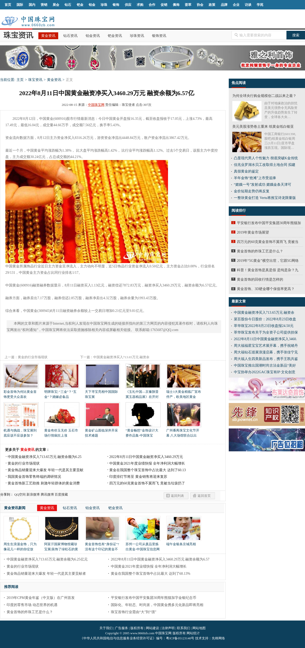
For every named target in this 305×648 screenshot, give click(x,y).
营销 (44, 5)
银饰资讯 (159, 36)
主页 (20, 80)
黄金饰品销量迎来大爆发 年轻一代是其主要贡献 (45, 470)
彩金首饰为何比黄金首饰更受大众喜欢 (21, 392)
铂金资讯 (93, 36)
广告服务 (121, 628)
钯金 (80, 5)
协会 (200, 5)
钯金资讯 (115, 36)
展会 (56, 5)
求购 (140, 5)
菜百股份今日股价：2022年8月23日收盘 (265, 319)
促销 (164, 5)
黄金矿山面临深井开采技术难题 (102, 431)
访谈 (248, 5)
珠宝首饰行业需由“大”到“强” (133, 612)
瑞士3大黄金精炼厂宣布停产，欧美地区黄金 (183, 392)
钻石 (68, 5)
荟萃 (188, 5)
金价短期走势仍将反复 (251, 191)
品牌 (224, 5)
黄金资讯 (48, 36)
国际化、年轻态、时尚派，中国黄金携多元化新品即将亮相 (157, 605)
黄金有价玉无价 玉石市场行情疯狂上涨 (61, 431)
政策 (212, 5)
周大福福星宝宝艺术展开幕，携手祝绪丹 (266, 346)
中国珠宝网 (96, 105)
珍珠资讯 (137, 36)
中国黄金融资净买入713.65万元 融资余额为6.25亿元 (47, 559)
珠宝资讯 (35, 80)
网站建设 (152, 628)
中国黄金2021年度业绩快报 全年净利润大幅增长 (147, 463)
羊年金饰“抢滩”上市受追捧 (255, 178)
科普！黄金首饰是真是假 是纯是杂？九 (267, 270)
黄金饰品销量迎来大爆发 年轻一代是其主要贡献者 (46, 573)
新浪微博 (33, 494)
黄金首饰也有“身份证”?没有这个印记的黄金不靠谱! (102, 547)
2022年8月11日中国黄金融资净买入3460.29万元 (146, 457)
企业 (236, 5)
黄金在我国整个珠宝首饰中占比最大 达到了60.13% (150, 573)
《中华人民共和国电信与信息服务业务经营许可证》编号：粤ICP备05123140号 (137, 638)
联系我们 (183, 628)
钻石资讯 (70, 36)
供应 (128, 5)
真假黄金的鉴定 (246, 171)
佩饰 (176, 5)
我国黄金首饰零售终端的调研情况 (34, 477)
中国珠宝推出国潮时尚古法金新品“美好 (265, 365)
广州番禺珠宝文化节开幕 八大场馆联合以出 (183, 431)
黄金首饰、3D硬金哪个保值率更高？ (266, 289)
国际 (20, 5)
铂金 (92, 5)
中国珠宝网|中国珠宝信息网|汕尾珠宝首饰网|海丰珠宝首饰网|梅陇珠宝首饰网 (28, 21)
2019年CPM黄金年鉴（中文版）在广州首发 (41, 598)
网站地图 (199, 628)
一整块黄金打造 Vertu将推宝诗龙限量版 (265, 198)
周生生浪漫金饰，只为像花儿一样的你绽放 (21, 545)
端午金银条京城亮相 (183, 542)
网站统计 (193, 633)
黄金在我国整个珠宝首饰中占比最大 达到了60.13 (147, 470)
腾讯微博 (47, 494)
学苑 (260, 5)
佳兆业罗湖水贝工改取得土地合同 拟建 (264, 165)
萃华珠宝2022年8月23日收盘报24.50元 (264, 326)
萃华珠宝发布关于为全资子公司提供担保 (266, 332)
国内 (32, 5)
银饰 (116, 5)
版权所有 (137, 628)
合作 (152, 5)
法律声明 (168, 628)
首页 (8, 5)
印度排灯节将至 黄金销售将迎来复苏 (138, 477)
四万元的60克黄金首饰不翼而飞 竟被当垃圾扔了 (147, 483)
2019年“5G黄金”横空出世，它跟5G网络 (268, 261)
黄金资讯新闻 (14, 508)
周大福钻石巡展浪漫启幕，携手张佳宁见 (266, 352)
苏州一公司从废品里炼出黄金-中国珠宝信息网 (143, 545)
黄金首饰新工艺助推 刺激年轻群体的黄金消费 (44, 483)
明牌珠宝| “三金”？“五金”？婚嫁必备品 (61, 392)
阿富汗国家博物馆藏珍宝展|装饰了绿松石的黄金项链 (61, 547)
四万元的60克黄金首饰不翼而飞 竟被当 (267, 242)
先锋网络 (218, 638)
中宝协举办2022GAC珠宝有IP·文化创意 (264, 372)
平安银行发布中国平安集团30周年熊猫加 (269, 223)
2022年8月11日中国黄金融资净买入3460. (265, 339)
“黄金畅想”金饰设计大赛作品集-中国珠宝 (143, 431)
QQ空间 (20, 494)
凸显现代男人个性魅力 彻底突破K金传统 (266, 158)
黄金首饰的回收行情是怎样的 (260, 279)
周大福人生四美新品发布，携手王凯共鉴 (266, 359)
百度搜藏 (61, 494)
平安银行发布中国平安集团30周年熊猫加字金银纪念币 (153, 598)
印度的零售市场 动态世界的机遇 (32, 605)
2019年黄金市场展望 (253, 232)
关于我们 (106, 628)
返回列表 (177, 496)
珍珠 (104, 5)
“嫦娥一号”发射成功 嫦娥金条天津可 (262, 184)
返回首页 (204, 496)
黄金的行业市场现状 (33, 357)
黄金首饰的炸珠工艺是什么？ (30, 612)
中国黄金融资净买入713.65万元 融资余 (264, 312)
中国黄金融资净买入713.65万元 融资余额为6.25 (45, 457)
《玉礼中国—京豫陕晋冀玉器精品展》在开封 (143, 392)
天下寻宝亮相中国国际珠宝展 (102, 392)
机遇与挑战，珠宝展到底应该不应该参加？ (21, 431)
